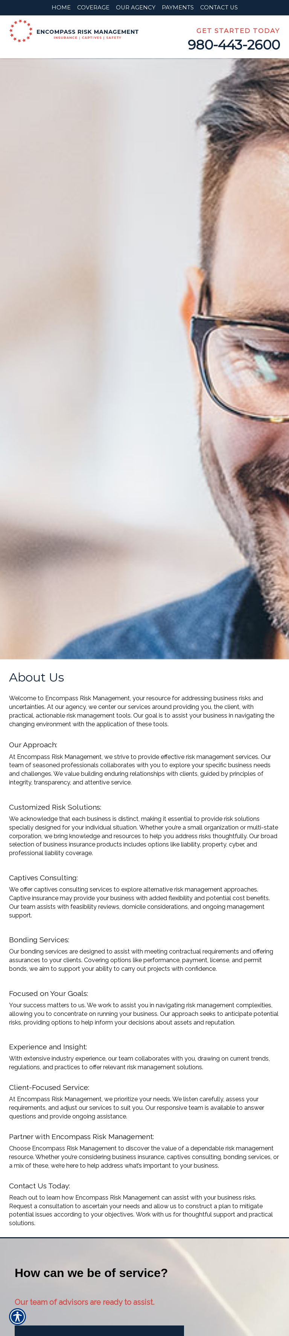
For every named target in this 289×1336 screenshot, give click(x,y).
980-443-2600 (234, 45)
